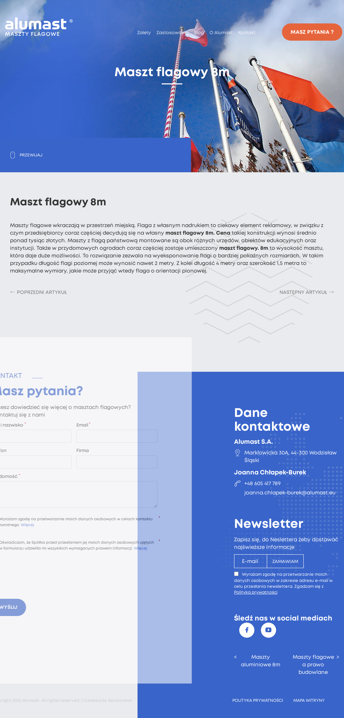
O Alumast (221, 32)
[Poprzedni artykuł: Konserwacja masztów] (38, 292)
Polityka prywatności (257, 700)
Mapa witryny (309, 700)
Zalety (144, 32)
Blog (199, 32)
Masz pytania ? (312, 32)
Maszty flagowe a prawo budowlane (313, 665)
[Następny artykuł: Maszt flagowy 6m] (307, 292)
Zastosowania (172, 32)
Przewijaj (31, 155)
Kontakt (246, 32)
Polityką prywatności (255, 592)
